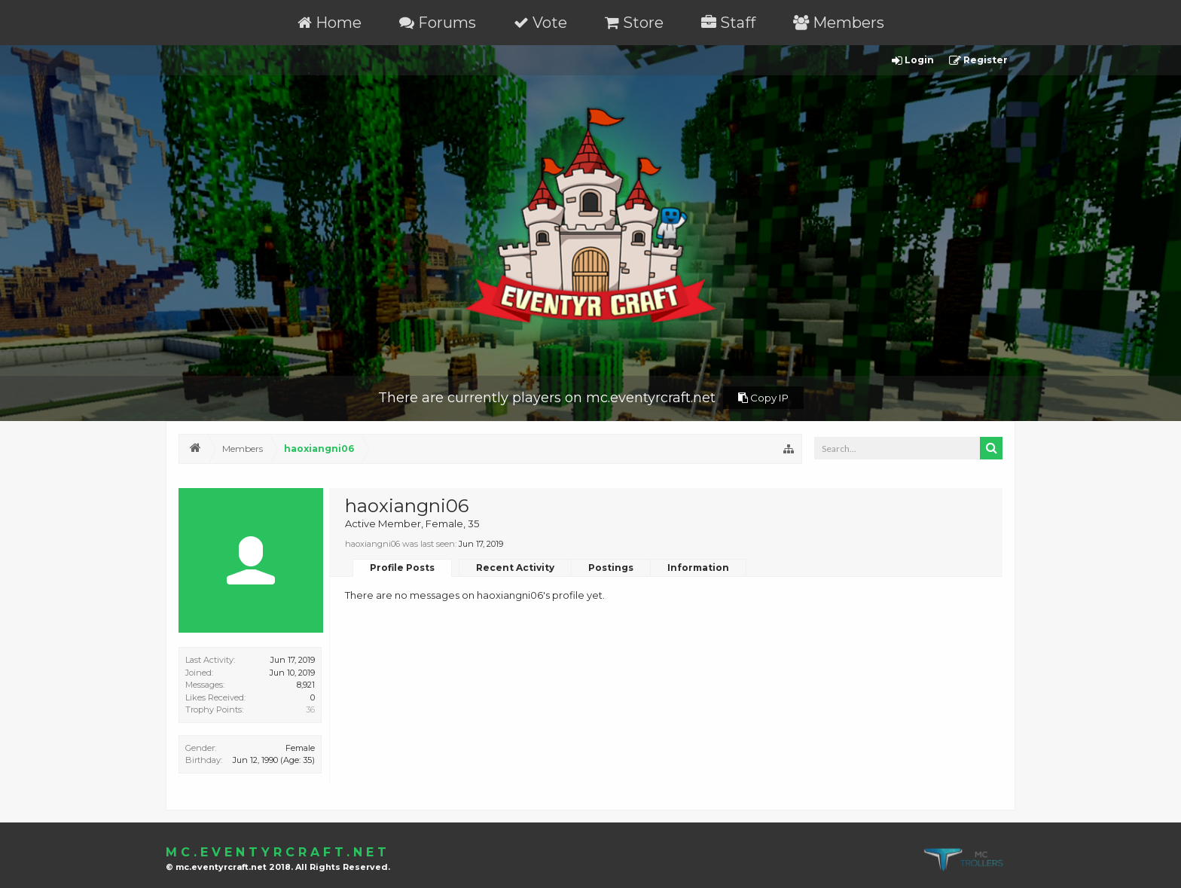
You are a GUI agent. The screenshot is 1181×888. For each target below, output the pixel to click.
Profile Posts (402, 567)
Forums (437, 23)
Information (698, 567)
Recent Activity (515, 567)
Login (913, 60)
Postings (610, 567)
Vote (540, 23)
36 (310, 709)
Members (838, 23)
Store (634, 23)
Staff (728, 23)
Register (978, 60)
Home (330, 23)
